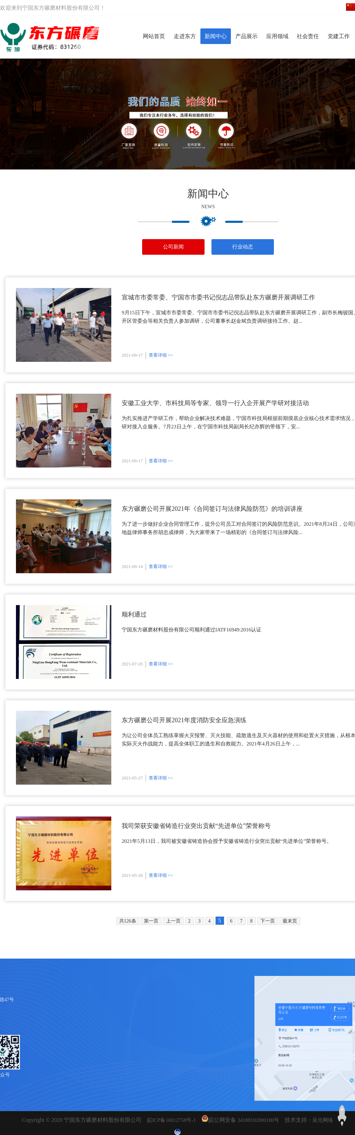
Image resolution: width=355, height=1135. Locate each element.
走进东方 (185, 36)
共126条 (127, 921)
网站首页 (154, 36)
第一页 (151, 921)
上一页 (173, 921)
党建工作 (339, 36)
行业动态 (242, 247)
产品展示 (246, 36)
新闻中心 (216, 36)
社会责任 (308, 36)
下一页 (267, 921)
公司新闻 (173, 247)
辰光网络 (322, 1120)
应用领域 (277, 36)
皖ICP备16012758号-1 (171, 1120)
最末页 (290, 921)
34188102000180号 (258, 1120)
